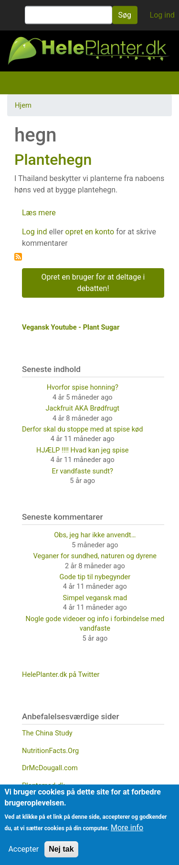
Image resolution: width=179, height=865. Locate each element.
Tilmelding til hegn (18, 257)
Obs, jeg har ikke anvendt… (95, 535)
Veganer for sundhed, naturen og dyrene (95, 556)
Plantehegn (53, 160)
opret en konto (90, 231)
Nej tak (61, 849)
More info (127, 827)
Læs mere (39, 212)
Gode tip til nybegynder (95, 577)
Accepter (23, 849)
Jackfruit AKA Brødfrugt (82, 408)
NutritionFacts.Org (50, 750)
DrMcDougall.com (50, 768)
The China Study (47, 733)
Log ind (162, 15)
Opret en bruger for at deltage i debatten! (93, 282)
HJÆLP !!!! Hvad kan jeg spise (82, 450)
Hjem (23, 105)
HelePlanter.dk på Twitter (61, 674)
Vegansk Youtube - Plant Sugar (70, 327)
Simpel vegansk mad (95, 597)
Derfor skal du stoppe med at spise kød (82, 429)
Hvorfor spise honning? (82, 387)
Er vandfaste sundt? (82, 471)
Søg (125, 15)
